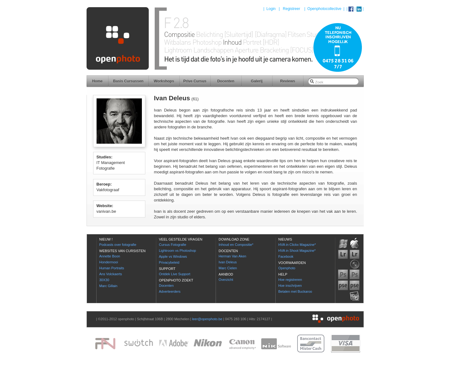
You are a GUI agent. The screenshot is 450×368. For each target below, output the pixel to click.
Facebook (285, 256)
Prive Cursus (194, 81)
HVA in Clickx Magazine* (297, 244)
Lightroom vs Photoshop (177, 250)
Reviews (287, 81)
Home (97, 81)
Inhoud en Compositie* (236, 244)
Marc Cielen (228, 268)
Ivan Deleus (228, 262)
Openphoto (286, 268)
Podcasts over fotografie (118, 244)
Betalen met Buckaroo (295, 291)
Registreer (291, 9)
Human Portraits (111, 268)
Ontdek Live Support (174, 274)
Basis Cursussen (128, 81)
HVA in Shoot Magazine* (297, 250)
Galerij (256, 81)
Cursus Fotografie (172, 244)
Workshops (164, 81)
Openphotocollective (325, 9)
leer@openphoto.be (207, 319)
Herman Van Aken (232, 256)
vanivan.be (106, 211)
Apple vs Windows (173, 256)
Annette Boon (109, 256)
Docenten (225, 81)
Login (271, 9)
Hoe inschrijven (290, 285)
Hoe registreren (290, 279)
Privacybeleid (169, 262)
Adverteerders (170, 291)
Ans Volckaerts (110, 274)
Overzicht (226, 279)
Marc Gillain (108, 286)
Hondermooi (108, 262)
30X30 (104, 280)
